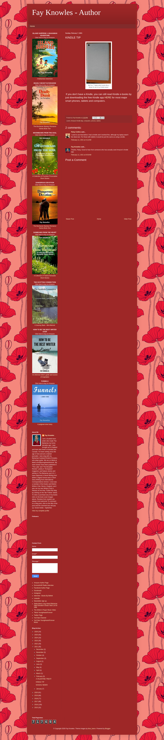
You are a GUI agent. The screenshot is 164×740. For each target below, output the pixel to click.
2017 (36, 701)
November (40, 652)
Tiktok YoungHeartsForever (43, 612)
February (39, 676)
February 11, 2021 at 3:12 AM (81, 140)
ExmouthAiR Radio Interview (44, 585)
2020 (36, 692)
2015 (36, 707)
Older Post (127, 219)
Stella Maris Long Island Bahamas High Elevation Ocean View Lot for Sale (45, 605)
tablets (98, 121)
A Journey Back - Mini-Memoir (45, 325)
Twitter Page (38, 615)
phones (93, 121)
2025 (36, 635)
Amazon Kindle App (77, 121)
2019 (36, 695)
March (38, 673)
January (39, 689)
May (38, 667)
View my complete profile (40, 511)
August (39, 661)
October (39, 655)
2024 (36, 638)
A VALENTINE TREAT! (43, 679)
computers (87, 121)
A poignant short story (44, 424)
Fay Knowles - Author (66, 12)
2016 (36, 704)
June (38, 664)
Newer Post (70, 219)
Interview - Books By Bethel (43, 596)
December (40, 649)
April (38, 670)
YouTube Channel (40, 618)
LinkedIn (37, 598)
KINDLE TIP (40, 682)
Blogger (107, 728)
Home (32, 26)
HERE (108, 97)
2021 (36, 647)
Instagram (37, 593)
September (40, 658)
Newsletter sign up (40, 601)
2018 (36, 698)
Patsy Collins (76, 132)
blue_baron (92, 728)
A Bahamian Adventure (45, 79)
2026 (36, 632)
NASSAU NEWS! (42, 685)
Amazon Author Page (41, 583)
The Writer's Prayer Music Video (45, 610)
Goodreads (38, 590)
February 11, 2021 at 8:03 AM (81, 155)
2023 (36, 641)
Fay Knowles (75, 147)
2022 (36, 644)
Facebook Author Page (42, 588)
